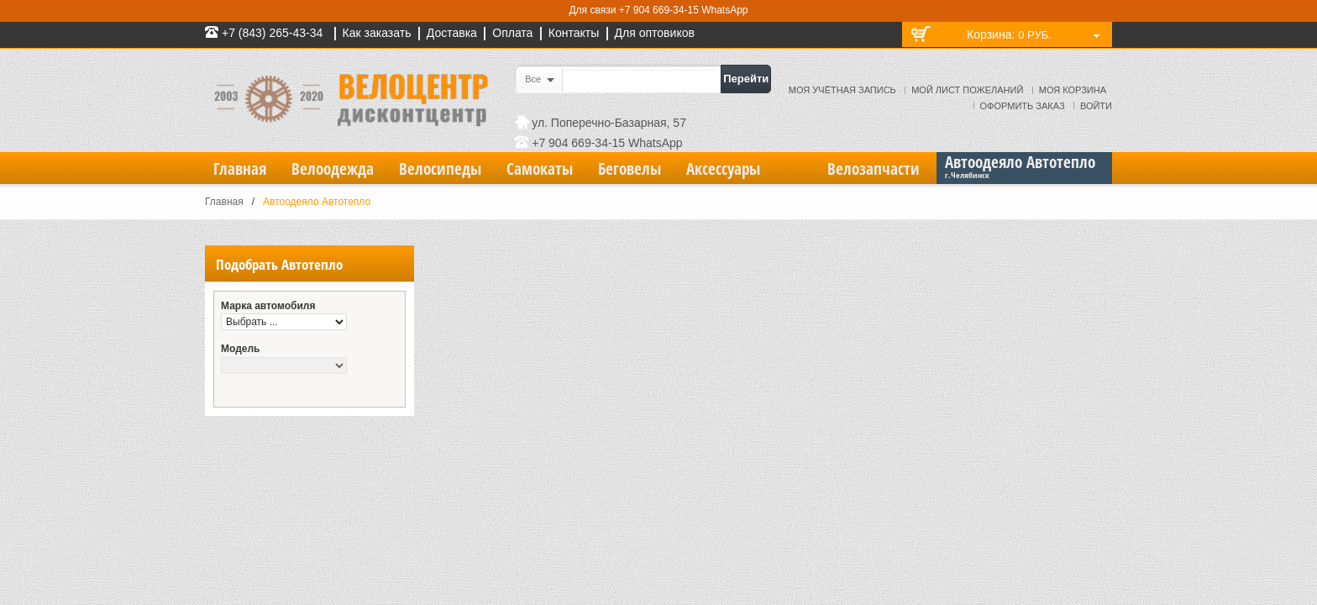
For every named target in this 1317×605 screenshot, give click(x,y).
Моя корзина (1072, 90)
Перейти (746, 78)
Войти (1096, 106)
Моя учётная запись (842, 90)
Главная (224, 202)
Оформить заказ (1022, 106)
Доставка (452, 32)
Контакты (573, 32)
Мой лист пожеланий (967, 90)
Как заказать (377, 32)
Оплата (512, 32)
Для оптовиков (655, 32)
